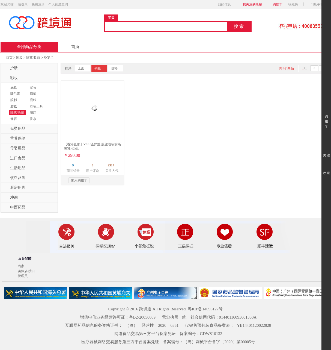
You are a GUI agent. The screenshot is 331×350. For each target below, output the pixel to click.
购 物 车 (326, 116)
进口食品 (14, 158)
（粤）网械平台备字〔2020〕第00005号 (219, 342)
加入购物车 (79, 180)
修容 (13, 119)
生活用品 (14, 168)
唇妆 (13, 106)
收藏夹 (294, 4)
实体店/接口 (26, 271)
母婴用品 (14, 129)
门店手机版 (320, 4)
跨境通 (145, 309)
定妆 (33, 87)
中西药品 (14, 207)
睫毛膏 (15, 94)
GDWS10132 (211, 333)
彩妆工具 (36, 106)
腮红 (33, 112)
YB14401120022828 (254, 325)
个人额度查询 (58, 4)
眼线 (33, 100)
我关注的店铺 (252, 4)
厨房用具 (14, 188)
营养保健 (14, 138)
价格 (114, 68)
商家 (21, 266)
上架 (81, 68)
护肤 (11, 68)
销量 (97, 68)
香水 (33, 119)
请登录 (23, 4)
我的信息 (226, 4)
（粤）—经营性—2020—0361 (151, 325)
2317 (111, 165)
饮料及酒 (14, 178)
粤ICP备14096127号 (205, 309)
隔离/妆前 (33, 58)
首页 (75, 47)
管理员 (23, 276)
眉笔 (33, 94)
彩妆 (19, 58)
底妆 (13, 87)
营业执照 (170, 317)
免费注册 (38, 4)
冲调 (11, 197)
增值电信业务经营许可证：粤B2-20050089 (118, 317)
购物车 (277, 4)
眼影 (13, 100)
